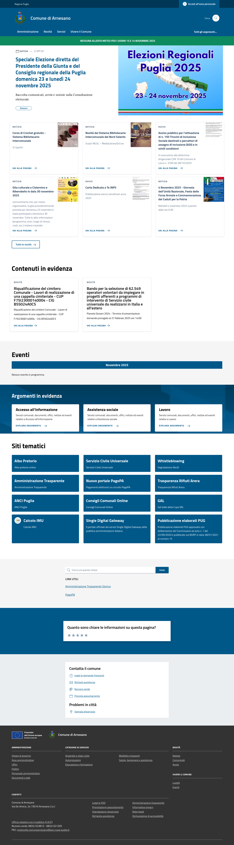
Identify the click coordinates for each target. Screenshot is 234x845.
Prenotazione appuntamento (108, 807)
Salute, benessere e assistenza (135, 760)
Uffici (14, 764)
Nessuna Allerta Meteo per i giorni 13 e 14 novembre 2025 (117, 41)
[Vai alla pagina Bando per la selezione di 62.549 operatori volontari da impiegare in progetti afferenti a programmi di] (99, 324)
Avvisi (176, 764)
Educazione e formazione (79, 764)
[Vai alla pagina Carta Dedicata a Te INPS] (97, 229)
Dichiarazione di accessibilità (147, 816)
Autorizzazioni (73, 760)
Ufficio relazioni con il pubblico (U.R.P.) (32, 822)
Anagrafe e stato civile (77, 756)
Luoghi (176, 783)
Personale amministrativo (26, 773)
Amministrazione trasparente (148, 803)
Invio (162, 570)
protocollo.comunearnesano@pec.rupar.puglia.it (43, 830)
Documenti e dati (21, 778)
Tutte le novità (26, 244)
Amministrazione (28, 31)
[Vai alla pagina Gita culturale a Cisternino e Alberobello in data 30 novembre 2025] (24, 229)
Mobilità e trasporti (129, 756)
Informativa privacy (142, 807)
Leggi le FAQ (98, 803)
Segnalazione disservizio (105, 812)
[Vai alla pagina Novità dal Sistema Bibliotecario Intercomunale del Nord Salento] (97, 167)
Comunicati (179, 760)
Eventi (176, 787)
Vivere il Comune (81, 31)
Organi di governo (21, 756)
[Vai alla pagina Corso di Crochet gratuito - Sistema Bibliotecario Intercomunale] (24, 167)
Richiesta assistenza (103, 816)
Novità (48, 31)
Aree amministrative (23, 760)
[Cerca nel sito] (215, 18)
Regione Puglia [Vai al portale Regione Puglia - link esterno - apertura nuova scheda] (22, 4)
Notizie (176, 756)
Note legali (138, 812)
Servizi (61, 31)
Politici (15, 769)
